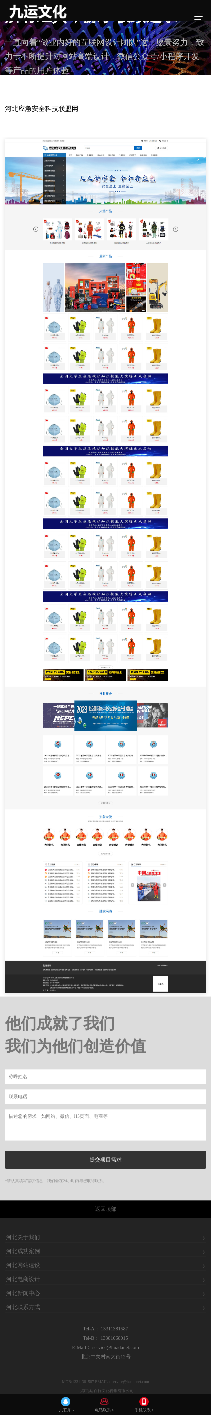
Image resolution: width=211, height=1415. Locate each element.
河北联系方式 (23, 1307)
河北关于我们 (23, 1237)
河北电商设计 (23, 1279)
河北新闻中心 (23, 1293)
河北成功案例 (23, 1251)
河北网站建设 (23, 1265)
